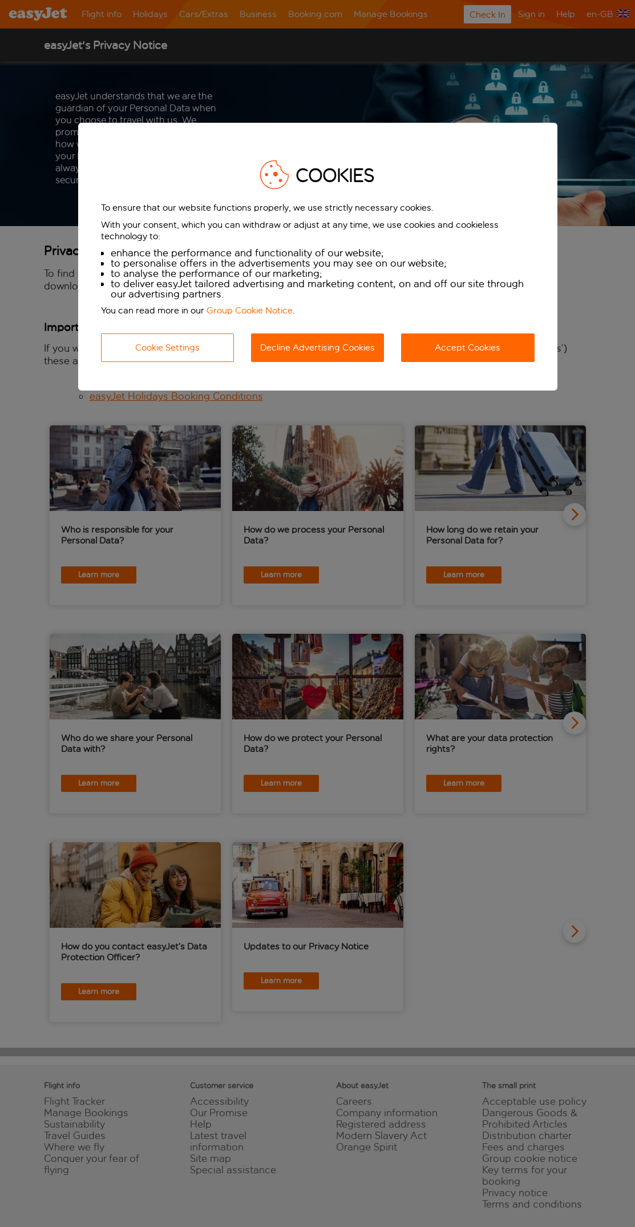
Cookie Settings (167, 347)
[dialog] (317, 257)
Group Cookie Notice (250, 310)
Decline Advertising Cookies (317, 347)
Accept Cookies (467, 347)
